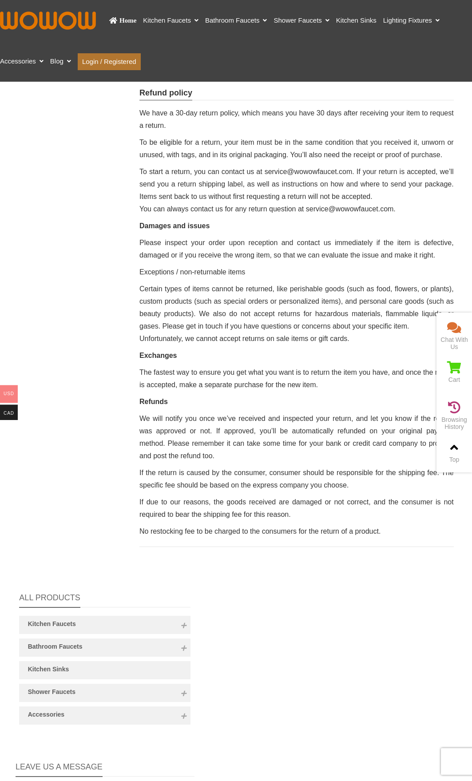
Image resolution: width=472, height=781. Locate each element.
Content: (67, 417)
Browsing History (454, 415)
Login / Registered (109, 61)
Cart (454, 372)
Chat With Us (454, 335)
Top (454, 452)
